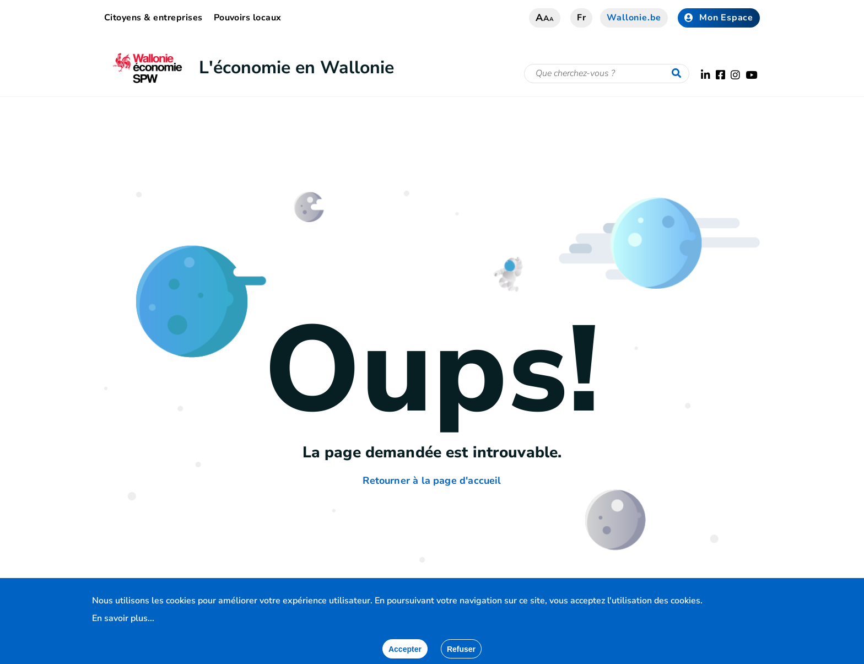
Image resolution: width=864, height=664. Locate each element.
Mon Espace (718, 18)
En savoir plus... (123, 618)
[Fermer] (461, 648)
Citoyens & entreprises (153, 18)
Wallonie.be (634, 18)
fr (581, 18)
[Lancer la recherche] (678, 74)
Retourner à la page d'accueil (432, 480)
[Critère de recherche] (606, 73)
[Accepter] (405, 648)
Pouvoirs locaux (248, 18)
